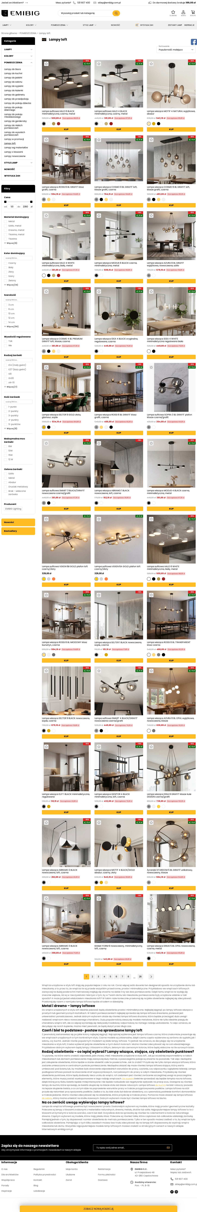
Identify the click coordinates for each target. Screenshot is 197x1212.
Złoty (11, 271)
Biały (10, 267)
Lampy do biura (12, 69)
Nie (10, 345)
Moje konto (72, 1169)
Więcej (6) (12, 243)
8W (10, 446)
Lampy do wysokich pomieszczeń (14, 133)
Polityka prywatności (44, 1174)
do (18, 206)
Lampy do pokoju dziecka (17, 103)
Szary (11, 276)
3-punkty (13, 415)
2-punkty (13, 411)
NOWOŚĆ (115, 25)
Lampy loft (44, 33)
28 (140, 976)
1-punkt (12, 406)
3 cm (11, 304)
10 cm (11, 313)
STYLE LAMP (88, 25)
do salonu (47, 1098)
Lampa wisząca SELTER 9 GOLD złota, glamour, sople (61, 416)
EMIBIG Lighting (13, 508)
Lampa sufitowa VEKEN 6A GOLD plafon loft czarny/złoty (117, 567)
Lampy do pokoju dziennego (13, 109)
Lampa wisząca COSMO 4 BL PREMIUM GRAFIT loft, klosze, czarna (62, 340)
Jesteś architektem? (12, 2)
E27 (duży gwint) (17, 369)
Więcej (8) (12, 428)
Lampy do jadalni (13, 77)
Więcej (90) (13, 326)
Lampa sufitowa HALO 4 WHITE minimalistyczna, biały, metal (58, 264)
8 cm (11, 309)
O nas (4, 1169)
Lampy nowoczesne (14, 156)
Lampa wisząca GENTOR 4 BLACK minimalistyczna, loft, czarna (112, 795)
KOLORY (30, 25)
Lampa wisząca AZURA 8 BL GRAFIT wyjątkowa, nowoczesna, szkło (165, 264)
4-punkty (13, 419)
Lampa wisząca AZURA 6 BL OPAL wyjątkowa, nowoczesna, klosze (170, 719)
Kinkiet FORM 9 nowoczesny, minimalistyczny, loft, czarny (118, 947)
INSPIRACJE (189, 25)
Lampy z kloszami (13, 152)
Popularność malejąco (171, 49)
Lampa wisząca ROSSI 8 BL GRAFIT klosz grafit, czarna (63, 188)
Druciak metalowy (18, 486)
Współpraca (8, 1180)
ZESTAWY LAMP (175, 25)
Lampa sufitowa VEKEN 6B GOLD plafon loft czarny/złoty (65, 567)
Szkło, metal (14, 225)
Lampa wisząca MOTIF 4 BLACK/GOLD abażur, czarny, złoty (114, 871)
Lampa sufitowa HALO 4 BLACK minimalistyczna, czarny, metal (110, 112)
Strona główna (9, 33)
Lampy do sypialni (13, 86)
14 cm (11, 322)
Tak (10, 341)
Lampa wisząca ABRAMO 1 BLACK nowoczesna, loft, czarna (111, 491)
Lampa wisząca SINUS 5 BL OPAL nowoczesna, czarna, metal (171, 947)
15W (10, 455)
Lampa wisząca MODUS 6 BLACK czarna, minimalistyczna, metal (115, 264)
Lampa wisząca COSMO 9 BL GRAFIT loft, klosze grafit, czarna (115, 188)
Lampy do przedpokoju (16, 98)
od (5, 206)
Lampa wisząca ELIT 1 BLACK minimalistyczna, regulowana (66, 795)
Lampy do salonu (13, 81)
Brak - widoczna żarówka (17, 492)
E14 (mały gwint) (17, 365)
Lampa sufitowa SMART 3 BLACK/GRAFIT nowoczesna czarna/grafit (63, 491)
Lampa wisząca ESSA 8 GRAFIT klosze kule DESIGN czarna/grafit (169, 795)
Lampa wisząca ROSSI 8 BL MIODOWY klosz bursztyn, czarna (64, 643)
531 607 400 (83, 2)
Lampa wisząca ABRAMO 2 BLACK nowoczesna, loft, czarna (59, 871)
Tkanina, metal (16, 234)
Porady (5, 1185)
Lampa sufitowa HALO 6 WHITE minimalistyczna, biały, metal (163, 567)
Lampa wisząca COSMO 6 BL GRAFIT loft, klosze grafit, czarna (168, 188)
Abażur (12, 482)
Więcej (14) (12, 284)
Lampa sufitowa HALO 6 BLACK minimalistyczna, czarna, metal (58, 112)
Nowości (9, 522)
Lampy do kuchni (13, 73)
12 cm (11, 317)
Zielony (12, 280)
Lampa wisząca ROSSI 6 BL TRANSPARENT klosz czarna (168, 643)
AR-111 (11, 382)
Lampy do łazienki (13, 90)
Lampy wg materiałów (16, 147)
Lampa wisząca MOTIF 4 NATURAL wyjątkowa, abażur (171, 112)
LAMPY (6, 25)
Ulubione (70, 1174)
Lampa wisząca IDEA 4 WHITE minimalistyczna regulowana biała (165, 340)
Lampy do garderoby (15, 121)
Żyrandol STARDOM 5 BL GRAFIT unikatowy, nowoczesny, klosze (170, 871)
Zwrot (69, 1180)
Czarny (12, 263)
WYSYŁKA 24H (144, 25)
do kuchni (160, 1085)
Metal (11, 221)
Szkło (11, 473)
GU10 (11, 378)
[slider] (5, 202)
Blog (35, 1185)
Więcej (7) (12, 386)
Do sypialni (128, 1078)
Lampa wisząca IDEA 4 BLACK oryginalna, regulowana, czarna (116, 340)
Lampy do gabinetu (14, 94)
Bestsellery (10, 531)
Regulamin (39, 1169)
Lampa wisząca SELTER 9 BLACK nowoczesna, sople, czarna (66, 719)
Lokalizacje (39, 1191)
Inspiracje (6, 1191)
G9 (9, 373)
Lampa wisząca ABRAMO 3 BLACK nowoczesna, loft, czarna (59, 947)
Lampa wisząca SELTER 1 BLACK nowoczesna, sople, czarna (118, 643)
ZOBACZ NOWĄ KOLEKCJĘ (99, 1209)
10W (10, 450)
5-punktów (14, 424)
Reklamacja (104, 1169)
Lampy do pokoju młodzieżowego (13, 115)
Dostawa (102, 1180)
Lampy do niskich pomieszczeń (13, 127)
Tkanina (12, 238)
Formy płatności (106, 1174)
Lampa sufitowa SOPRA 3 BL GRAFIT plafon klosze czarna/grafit (169, 416)
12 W (10, 459)
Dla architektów (10, 1174)
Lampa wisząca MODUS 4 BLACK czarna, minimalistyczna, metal (168, 491)
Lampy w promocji (14, 139)
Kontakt (37, 1180)
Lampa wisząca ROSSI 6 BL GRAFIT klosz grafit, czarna (115, 416)
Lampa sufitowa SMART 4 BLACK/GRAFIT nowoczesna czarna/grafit (116, 719)
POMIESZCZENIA (58, 25)
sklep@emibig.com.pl (109, 2)
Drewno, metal (16, 230)
